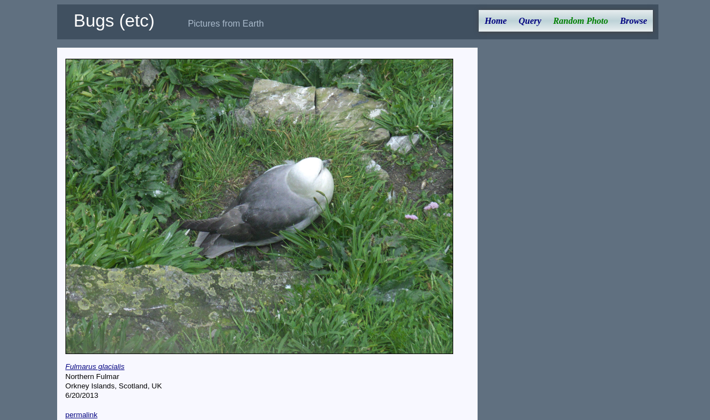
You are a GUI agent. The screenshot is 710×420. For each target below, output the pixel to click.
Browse (633, 20)
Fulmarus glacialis (95, 366)
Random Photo (580, 20)
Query (530, 20)
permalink (81, 415)
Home (496, 20)
